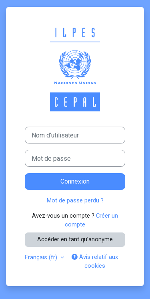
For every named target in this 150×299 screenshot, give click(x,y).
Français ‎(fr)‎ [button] (42, 257)
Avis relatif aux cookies (95, 261)
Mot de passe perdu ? (75, 200)
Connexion (75, 181)
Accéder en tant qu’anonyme (75, 239)
